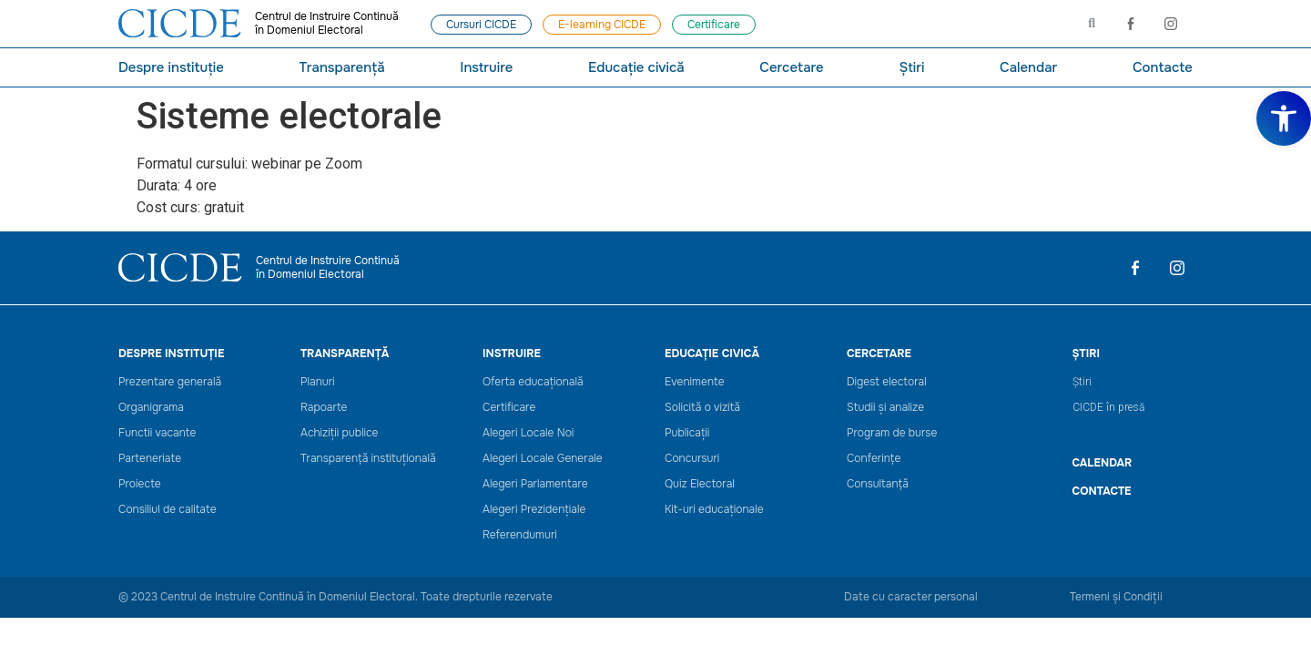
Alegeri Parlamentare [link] (535, 484)
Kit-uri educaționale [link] (714, 510)
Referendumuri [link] (520, 535)
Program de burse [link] (892, 433)
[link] (1283, 118)
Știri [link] (911, 67)
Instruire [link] (486, 67)
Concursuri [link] (692, 459)
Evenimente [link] (695, 382)
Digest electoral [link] (887, 382)
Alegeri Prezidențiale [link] (534, 510)
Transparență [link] (341, 67)
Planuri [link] (317, 382)
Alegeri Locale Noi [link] (528, 433)
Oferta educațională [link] (533, 382)
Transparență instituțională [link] (368, 459)
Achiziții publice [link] (339, 433)
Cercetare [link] (791, 67)
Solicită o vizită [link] (702, 408)
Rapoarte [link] (324, 408)
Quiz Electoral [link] (700, 484)
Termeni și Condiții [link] (1116, 596)
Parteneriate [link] (149, 459)
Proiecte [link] (139, 484)
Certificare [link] (509, 408)
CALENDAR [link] (1102, 463)
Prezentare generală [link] (169, 382)
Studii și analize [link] (885, 408)
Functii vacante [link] (157, 433)
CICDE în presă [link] (1108, 407)
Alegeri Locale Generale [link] (543, 459)
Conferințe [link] (873, 459)
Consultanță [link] (878, 484)
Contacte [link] (1163, 67)
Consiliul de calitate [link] (167, 510)
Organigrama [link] (151, 408)
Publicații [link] (687, 433)
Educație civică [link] (636, 67)
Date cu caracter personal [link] (911, 596)
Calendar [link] (1028, 67)
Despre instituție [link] (171, 67)
